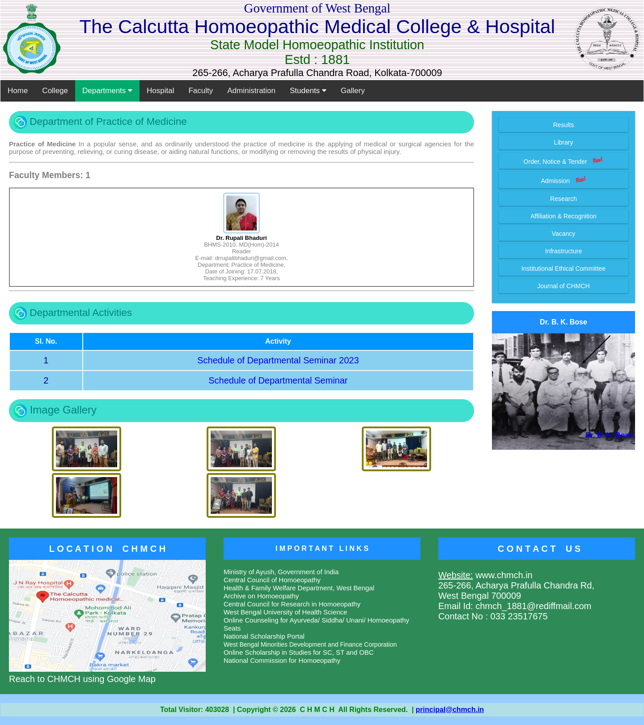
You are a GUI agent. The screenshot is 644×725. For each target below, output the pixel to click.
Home (18, 90)
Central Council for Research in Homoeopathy (292, 604)
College (55, 90)
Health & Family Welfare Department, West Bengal (299, 588)
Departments (107, 90)
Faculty (200, 90)
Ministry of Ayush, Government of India (281, 572)
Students (308, 90)
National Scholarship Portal (264, 636)
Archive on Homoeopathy (261, 596)
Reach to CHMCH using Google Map (107, 674)
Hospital (160, 90)
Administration (251, 90)
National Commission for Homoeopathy (282, 660)
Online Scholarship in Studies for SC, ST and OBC (299, 652)
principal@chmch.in (450, 709)
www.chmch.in (502, 575)
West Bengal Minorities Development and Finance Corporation (310, 644)
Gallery (353, 90)
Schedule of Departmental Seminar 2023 (278, 360)
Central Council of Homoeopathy (272, 580)
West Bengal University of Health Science (285, 612)
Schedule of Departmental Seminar (277, 380)
